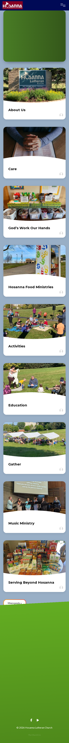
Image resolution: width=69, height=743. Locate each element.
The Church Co (34, 735)
